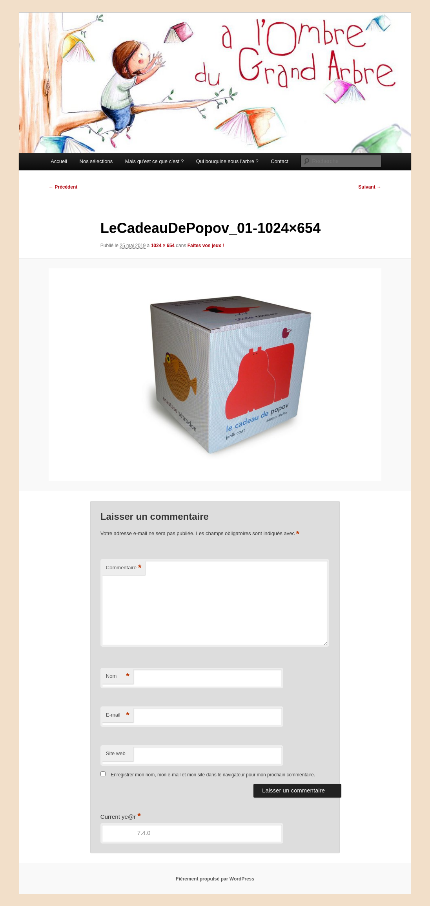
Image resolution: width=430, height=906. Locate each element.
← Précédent (63, 187)
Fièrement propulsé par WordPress (215, 879)
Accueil (59, 161)
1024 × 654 (163, 245)
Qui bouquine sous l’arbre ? (227, 161)
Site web (116, 753)
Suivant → (369, 187)
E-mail (117, 715)
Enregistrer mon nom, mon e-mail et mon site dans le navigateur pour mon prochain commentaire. (213, 775)
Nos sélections (96, 161)
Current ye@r (120, 816)
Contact (279, 161)
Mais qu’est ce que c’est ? (154, 161)
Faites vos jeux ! (206, 245)
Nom (117, 676)
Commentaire (124, 568)
